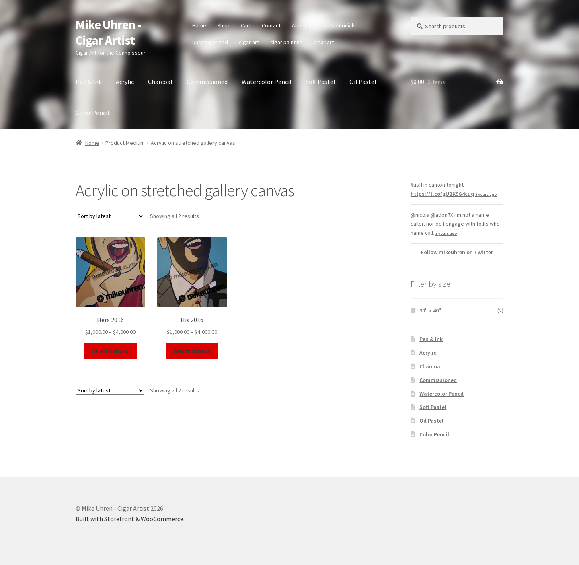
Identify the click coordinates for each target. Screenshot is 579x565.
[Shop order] (110, 216)
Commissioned (207, 82)
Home (199, 25)
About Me (303, 25)
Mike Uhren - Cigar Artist (108, 32)
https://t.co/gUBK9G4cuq (442, 193)
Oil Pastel (362, 82)
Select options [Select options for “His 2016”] (192, 351)
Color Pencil (92, 113)
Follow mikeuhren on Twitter (457, 252)
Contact (271, 25)
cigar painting (286, 42)
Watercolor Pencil (267, 82)
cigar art (249, 42)
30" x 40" (430, 310)
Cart (246, 25)
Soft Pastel (320, 82)
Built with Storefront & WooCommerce (129, 519)
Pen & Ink (89, 82)
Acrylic (125, 82)
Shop (223, 25)
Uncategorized (210, 42)
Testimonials (341, 25)
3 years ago (486, 194)
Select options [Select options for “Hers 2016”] (110, 351)
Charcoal (160, 82)
